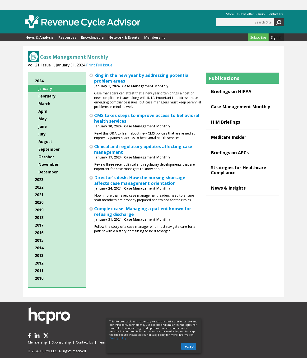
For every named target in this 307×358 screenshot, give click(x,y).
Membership (155, 37)
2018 (39, 217)
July (41, 134)
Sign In (276, 37)
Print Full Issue (99, 65)
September (49, 149)
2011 (39, 270)
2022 (39, 187)
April (42, 111)
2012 (39, 263)
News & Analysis (39, 37)
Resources (67, 37)
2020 (39, 202)
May (42, 118)
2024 (39, 81)
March (44, 103)
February (46, 96)
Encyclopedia (92, 37)
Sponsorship (61, 342)
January (45, 88)
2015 (39, 240)
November (48, 164)
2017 (39, 225)
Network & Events (124, 37)
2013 (39, 255)
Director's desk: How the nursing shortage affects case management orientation (139, 180)
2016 (39, 232)
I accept (188, 346)
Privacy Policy (117, 338)
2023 (39, 179)
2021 (39, 194)
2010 (39, 278)
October (46, 156)
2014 (39, 248)
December (48, 172)
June (42, 126)
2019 (39, 210)
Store (230, 14)
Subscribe (258, 37)
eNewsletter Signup (251, 14)
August (45, 141)
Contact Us (275, 14)
